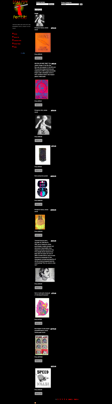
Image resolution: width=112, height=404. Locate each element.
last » (76, 399)
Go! (81, 4)
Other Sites (17, 44)
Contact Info (17, 40)
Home (15, 34)
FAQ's (15, 47)
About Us (16, 37)
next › (70, 399)
